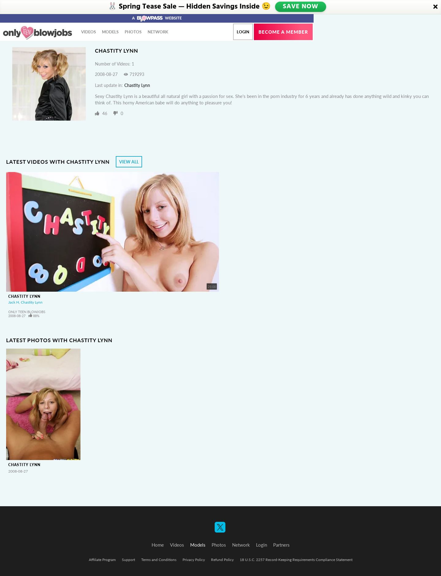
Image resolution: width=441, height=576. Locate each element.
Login (243, 31)
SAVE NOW (300, 6)
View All (129, 161)
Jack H (13, 302)
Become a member (283, 32)
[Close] (435, 7)
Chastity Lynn (137, 85)
